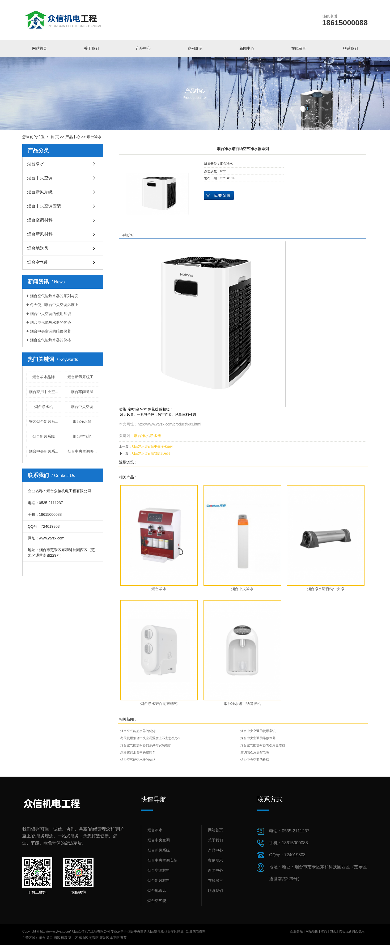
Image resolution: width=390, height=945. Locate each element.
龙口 (49, 938)
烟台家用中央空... (43, 392)
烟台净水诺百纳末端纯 (158, 703)
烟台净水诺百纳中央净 (325, 589)
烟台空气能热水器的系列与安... (56, 296)
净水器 (155, 435)
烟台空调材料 (40, 220)
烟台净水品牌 (43, 377)
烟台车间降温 (82, 392)
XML (333, 931)
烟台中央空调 (40, 178)
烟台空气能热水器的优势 (50, 322)
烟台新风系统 (40, 192)
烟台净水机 (43, 407)
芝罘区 (94, 938)
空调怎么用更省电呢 (254, 752)
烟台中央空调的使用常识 (50, 314)
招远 (57, 938)
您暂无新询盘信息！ (353, 931)
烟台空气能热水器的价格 (50, 340)
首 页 (54, 137)
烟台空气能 (37, 262)
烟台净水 (94, 137)
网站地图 (312, 931)
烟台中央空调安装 (44, 206)
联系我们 (350, 48)
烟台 (42, 938)
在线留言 (298, 48)
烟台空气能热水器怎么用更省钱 (262, 745)
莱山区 (73, 938)
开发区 (104, 938)
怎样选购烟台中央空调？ (137, 752)
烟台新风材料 (40, 234)
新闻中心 (246, 48)
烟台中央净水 (242, 589)
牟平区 (115, 938)
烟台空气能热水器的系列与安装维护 (145, 745)
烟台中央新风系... (43, 451)
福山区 (83, 938)
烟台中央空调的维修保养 (50, 331)
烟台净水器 (82, 421)
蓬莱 (123, 938)
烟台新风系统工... (82, 377)
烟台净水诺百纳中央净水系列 (152, 446)
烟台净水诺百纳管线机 (242, 703)
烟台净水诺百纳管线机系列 (151, 453)
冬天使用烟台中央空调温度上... (56, 305)
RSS (324, 931)
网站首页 (39, 48)
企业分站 (296, 931)
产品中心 (143, 48)
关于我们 (91, 48)
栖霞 (64, 938)
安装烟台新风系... (43, 421)
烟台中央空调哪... (82, 451)
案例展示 (195, 48)
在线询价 (219, 195)
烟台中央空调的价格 (254, 759)
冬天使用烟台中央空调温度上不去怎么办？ (150, 738)
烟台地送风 (37, 248)
